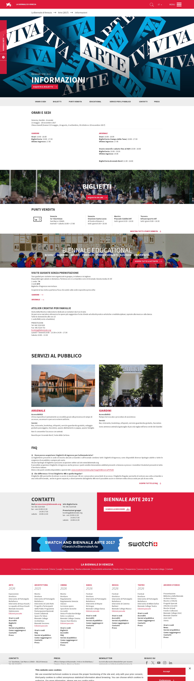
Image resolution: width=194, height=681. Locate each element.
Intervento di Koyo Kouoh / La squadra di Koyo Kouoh (19, 604)
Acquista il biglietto (43, 87)
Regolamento (65, 599)
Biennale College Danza (95, 608)
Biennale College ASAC (173, 613)
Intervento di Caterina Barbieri (120, 604)
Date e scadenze (67, 616)
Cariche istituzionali (40, 569)
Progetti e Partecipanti (43, 606)
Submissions (14, 611)
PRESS (157, 101)
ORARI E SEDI (40, 101)
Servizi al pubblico (17, 628)
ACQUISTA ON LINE (95, 197)
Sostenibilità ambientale (102, 569)
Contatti (169, 569)
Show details (41, 673)
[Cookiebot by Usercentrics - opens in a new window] (17, 676)
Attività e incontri (170, 606)
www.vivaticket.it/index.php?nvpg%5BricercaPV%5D (92, 470)
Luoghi (59, 569)
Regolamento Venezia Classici (69, 602)
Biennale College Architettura (41, 619)
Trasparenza (131, 569)
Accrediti (13, 620)
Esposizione (14, 594)
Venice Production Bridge (70, 613)
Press (11, 635)
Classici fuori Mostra (68, 621)
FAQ (10, 625)
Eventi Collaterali (41, 613)
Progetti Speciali (170, 603)
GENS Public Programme (44, 608)
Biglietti (12, 623)
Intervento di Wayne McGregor (94, 604)
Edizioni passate (15, 613)
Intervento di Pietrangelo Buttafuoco (19, 600)
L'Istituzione (26, 569)
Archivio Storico (170, 598)
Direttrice (12, 596)
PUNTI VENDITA (75, 101)
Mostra (37, 594)
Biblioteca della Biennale (173, 596)
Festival (89, 594)
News (166, 627)
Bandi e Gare (119, 569)
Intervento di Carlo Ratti (44, 603)
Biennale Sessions (16, 608)
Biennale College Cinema (70, 618)
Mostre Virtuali (169, 608)
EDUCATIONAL (95, 101)
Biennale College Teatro (147, 606)
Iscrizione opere (67, 606)
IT (160, 4)
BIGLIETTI (57, 101)
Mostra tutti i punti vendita (144, 231)
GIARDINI (35, 294)
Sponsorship (69, 569)
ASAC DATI (168, 618)
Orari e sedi (14, 618)
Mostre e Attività (170, 601)
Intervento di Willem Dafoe (148, 603)
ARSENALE (36, 299)
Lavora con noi (143, 569)
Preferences (166, 665)
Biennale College (157, 569)
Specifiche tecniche (68, 608)
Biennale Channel (170, 615)
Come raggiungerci (17, 630)
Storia (52, 569)
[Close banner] (190, 653)
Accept (166, 656)
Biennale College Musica (121, 608)
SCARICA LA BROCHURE (115, 509)
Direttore (38, 596)
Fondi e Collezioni (171, 610)
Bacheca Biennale (83, 569)
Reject (166, 674)
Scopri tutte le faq (148, 483)
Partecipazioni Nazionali (43, 611)
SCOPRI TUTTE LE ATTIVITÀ (146, 261)
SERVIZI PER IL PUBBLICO (120, 101)
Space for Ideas (40, 616)
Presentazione (169, 593)
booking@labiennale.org (41, 330)
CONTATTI (143, 101)
